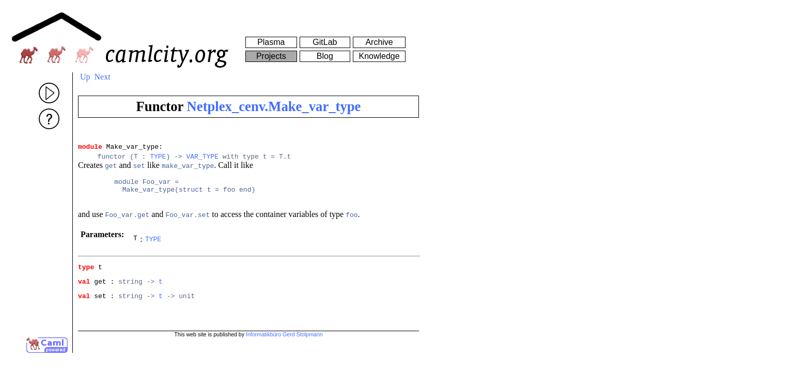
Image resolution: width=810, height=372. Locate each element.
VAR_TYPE (202, 159)
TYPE (158, 159)
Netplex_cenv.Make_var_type (274, 106)
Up (85, 76)
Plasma (271, 42)
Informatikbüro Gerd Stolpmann (284, 342)
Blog (325, 56)
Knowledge (379, 56)
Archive (379, 42)
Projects (271, 56)
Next (103, 76)
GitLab (325, 42)
